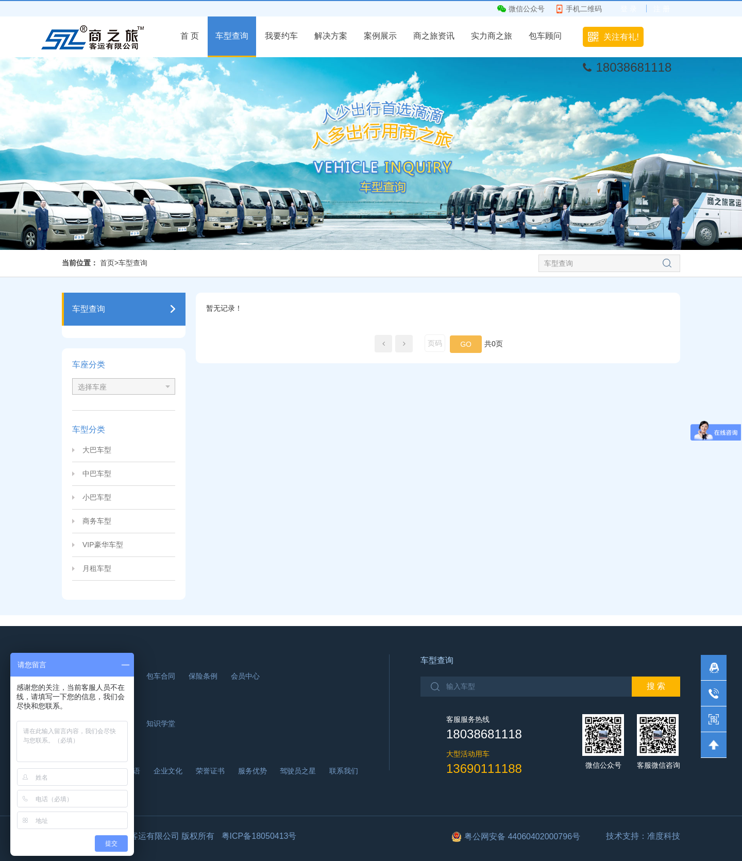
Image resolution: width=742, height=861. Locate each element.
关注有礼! (620, 36)
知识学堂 (160, 723)
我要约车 (281, 35)
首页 (107, 263)
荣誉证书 (210, 771)
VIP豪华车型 (102, 545)
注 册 (661, 9)
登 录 (628, 9)
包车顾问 (545, 35)
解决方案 (330, 35)
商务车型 (96, 521)
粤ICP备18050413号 (259, 836)
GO (465, 344)
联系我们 (343, 771)
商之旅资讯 (433, 35)
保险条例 (203, 676)
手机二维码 (584, 9)
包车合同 (160, 676)
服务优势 (252, 771)
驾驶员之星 (298, 771)
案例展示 (380, 35)
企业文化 (168, 771)
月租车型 (96, 568)
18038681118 (633, 67)
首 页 (189, 35)
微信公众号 (527, 9)
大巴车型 (96, 450)
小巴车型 (96, 497)
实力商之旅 (491, 35)
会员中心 (245, 676)
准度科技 (663, 836)
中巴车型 (96, 473)
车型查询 (231, 35)
